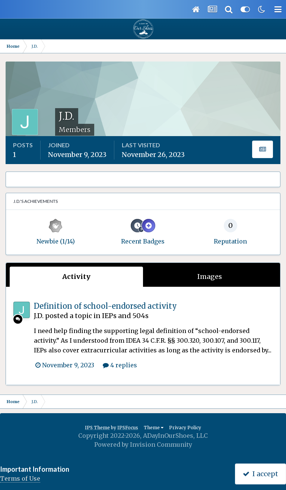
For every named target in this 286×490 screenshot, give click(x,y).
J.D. (39, 315)
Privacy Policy (185, 427)
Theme (153, 427)
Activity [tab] (76, 276)
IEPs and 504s (125, 315)
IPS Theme (97, 427)
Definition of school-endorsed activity (105, 306)
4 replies (120, 365)
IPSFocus (127, 427)
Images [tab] (209, 276)
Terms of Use (20, 478)
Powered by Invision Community (143, 444)
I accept (260, 473)
